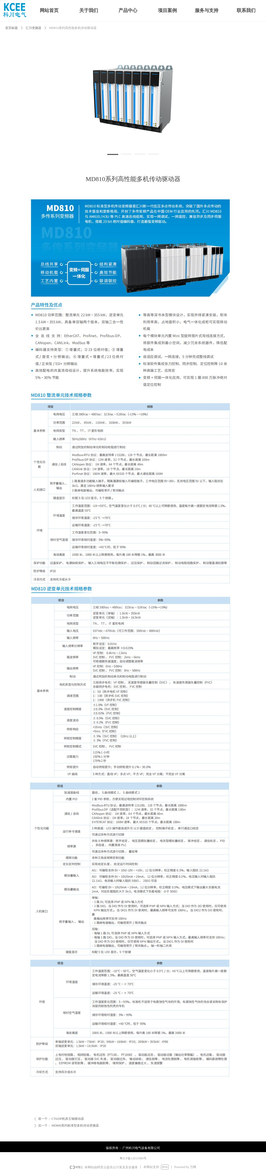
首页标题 (11, 28)
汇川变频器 (33, 28)
